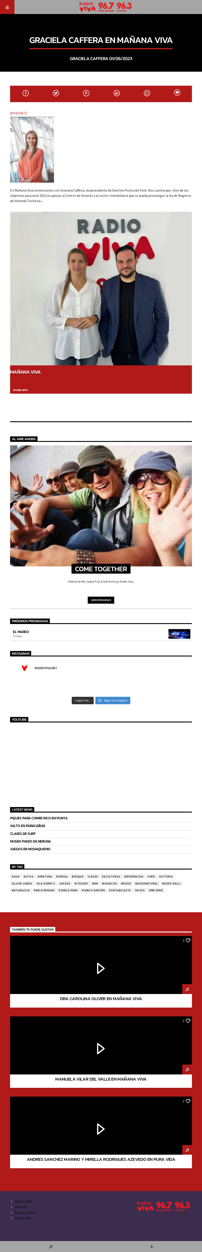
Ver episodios (101, 600)
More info (20, 390)
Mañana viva (100, 29)
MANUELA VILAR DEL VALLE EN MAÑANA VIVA (101, 1079)
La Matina (18, 940)
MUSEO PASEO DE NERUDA (30, 841)
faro (151, 876)
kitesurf (81, 883)
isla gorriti (46, 883)
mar (95, 883)
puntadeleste (120, 890)
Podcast (21, 1207)
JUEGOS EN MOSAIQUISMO (30, 849)
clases (93, 876)
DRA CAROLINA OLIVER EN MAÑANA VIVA (101, 998)
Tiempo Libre (23, 1202)
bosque (78, 876)
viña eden (156, 890)
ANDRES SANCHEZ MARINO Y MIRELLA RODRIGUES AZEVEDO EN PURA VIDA (101, 1159)
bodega (62, 876)
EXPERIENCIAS (133, 876)
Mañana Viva (25, 372)
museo (126, 883)
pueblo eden (68, 890)
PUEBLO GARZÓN (93, 890)
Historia (166, 876)
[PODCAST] (18, 113)
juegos (64, 883)
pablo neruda (44, 890)
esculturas (111, 876)
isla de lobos (22, 883)
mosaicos (109, 883)
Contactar (22, 1218)
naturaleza (21, 890)
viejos (140, 890)
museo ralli (171, 883)
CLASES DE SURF (23, 834)
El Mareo (21, 631)
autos (29, 876)
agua (16, 876)
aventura (45, 876)
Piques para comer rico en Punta (38, 818)
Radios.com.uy (25, 1213)
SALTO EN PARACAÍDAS (27, 826)
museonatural (146, 883)
